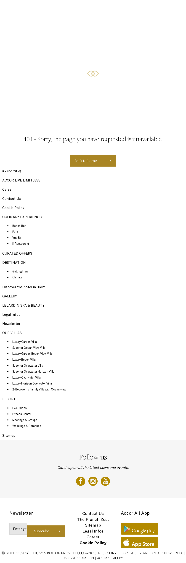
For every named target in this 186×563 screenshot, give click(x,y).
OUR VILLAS (61, 8)
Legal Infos (11, 314)
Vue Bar (17, 237)
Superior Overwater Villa (27, 365)
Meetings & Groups (24, 420)
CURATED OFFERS (117, 8)
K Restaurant (20, 243)
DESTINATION (14, 262)
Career (7, 189)
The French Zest (93, 519)
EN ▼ (171, 8)
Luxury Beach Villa (24, 359)
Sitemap (8, 435)
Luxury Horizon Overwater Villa (32, 383)
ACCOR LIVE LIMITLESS (21, 180)
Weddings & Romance (26, 426)
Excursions (19, 408)
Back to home (86, 161)
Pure (15, 231)
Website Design (79, 558)
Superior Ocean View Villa (28, 347)
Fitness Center (21, 414)
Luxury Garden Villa (24, 341)
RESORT (44, 8)
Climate (17, 277)
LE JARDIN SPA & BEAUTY (23, 305)
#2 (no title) (11, 171)
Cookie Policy (13, 208)
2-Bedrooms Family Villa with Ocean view (39, 389)
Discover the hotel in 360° (23, 287)
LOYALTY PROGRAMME (145, 8)
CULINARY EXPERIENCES (87, 8)
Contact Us (11, 198)
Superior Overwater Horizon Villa (33, 371)
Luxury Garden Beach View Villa (32, 353)
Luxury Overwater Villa (26, 377)
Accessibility (110, 558)
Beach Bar (19, 226)
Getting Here (20, 271)
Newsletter (11, 323)
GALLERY (9, 296)
